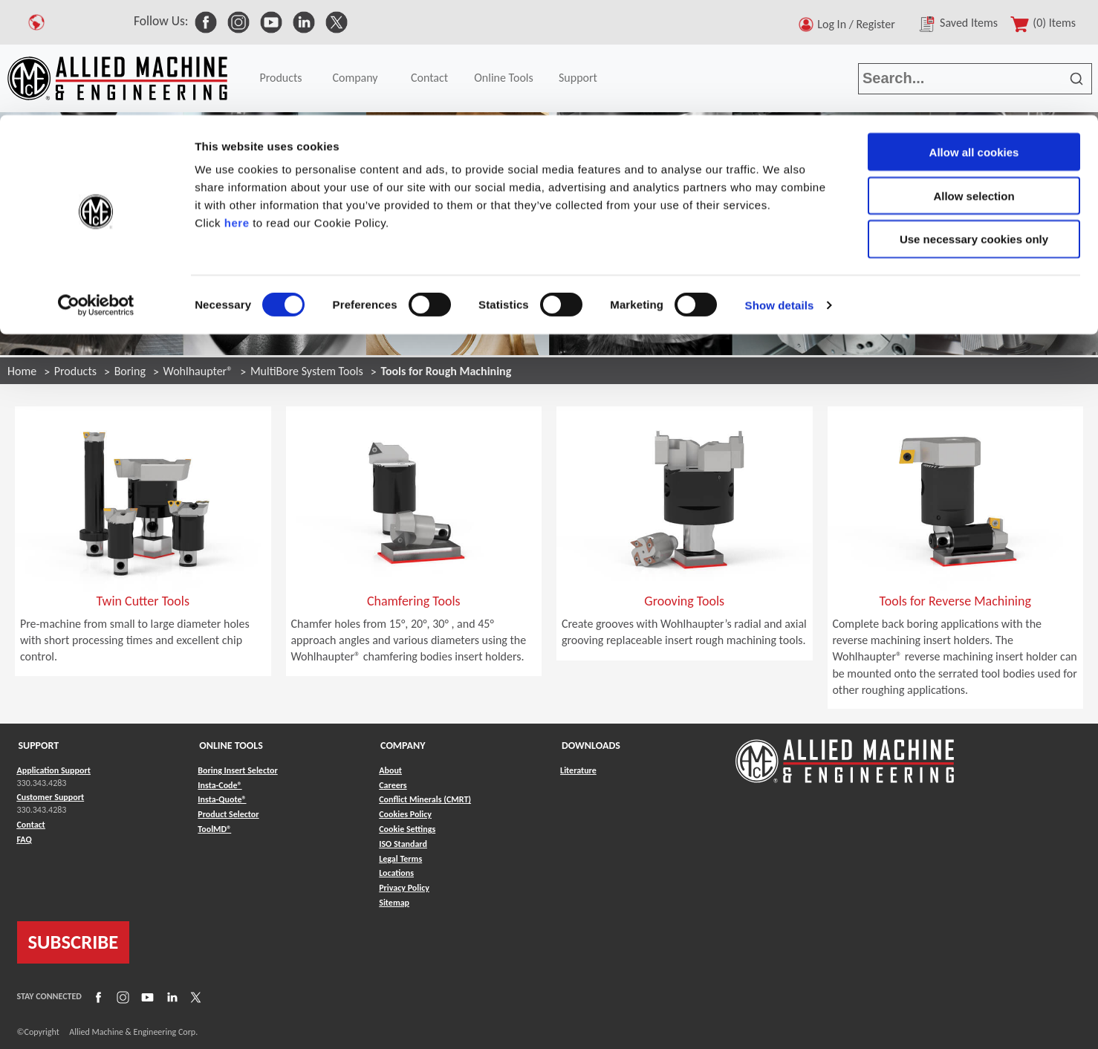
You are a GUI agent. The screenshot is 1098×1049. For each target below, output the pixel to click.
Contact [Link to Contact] (31, 824)
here (237, 107)
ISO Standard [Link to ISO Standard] (403, 844)
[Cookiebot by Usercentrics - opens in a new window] (96, 190)
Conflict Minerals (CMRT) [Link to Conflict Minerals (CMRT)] (425, 799)
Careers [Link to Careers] (392, 785)
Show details (779, 190)
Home (21, 371)
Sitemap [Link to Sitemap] (394, 902)
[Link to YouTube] (145, 996)
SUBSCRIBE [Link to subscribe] (73, 942)
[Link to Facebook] (96, 996)
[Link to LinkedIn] (170, 996)
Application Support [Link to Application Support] (54, 770)
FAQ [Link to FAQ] (24, 839)
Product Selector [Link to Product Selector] (228, 814)
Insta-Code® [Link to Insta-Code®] (219, 785)
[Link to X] (194, 996)
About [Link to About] (390, 770)
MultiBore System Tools (306, 371)
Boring (130, 371)
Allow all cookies (974, 36)
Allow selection (973, 80)
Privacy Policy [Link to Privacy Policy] (404, 888)
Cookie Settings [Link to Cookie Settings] (407, 829)
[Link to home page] (844, 754)
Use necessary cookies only (974, 124)
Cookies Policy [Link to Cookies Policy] (405, 814)
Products (75, 371)
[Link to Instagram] (121, 996)
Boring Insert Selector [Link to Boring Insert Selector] (237, 770)
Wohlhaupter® (198, 371)
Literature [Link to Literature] (578, 770)
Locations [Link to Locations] (396, 873)
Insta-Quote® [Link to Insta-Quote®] (222, 799)
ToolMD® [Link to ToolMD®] (214, 829)
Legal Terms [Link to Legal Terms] (400, 859)
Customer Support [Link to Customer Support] (51, 797)
